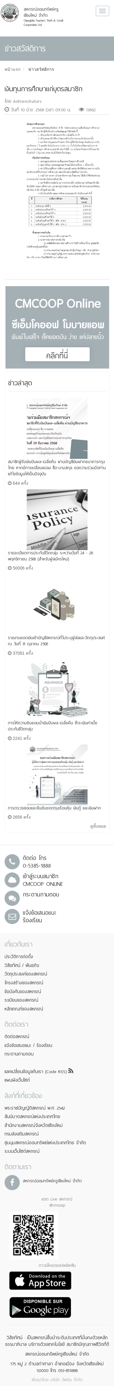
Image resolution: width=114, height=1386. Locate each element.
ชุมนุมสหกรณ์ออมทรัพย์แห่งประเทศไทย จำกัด (45, 1143)
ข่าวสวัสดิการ (41, 69)
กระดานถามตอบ (19, 1054)
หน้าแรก (12, 69)
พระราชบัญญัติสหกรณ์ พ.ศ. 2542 (35, 1108)
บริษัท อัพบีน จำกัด (66, 1379)
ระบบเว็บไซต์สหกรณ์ (22, 1151)
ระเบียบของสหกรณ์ (21, 1000)
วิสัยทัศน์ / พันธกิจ (22, 965)
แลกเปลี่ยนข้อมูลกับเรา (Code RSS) (39, 1072)
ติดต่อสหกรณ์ (17, 1037)
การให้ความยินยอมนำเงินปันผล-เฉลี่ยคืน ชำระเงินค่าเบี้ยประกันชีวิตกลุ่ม (52, 726)
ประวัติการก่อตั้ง (19, 957)
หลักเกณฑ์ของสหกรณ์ (24, 1009)
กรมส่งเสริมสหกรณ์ (22, 1134)
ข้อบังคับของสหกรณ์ (23, 992)
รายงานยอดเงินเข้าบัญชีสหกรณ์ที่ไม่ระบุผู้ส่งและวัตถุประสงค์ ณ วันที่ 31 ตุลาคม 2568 (56, 640)
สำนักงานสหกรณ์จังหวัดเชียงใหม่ (34, 1125)
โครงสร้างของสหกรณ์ (24, 983)
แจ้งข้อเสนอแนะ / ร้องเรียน (28, 1045)
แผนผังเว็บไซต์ (17, 1080)
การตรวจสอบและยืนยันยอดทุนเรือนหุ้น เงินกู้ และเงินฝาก (54, 808)
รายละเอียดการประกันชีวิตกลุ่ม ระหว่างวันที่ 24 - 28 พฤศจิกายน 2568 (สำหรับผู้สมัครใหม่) (50, 556)
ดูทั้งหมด (98, 826)
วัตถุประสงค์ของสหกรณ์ (26, 974)
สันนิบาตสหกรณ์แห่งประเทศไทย (32, 1117)
